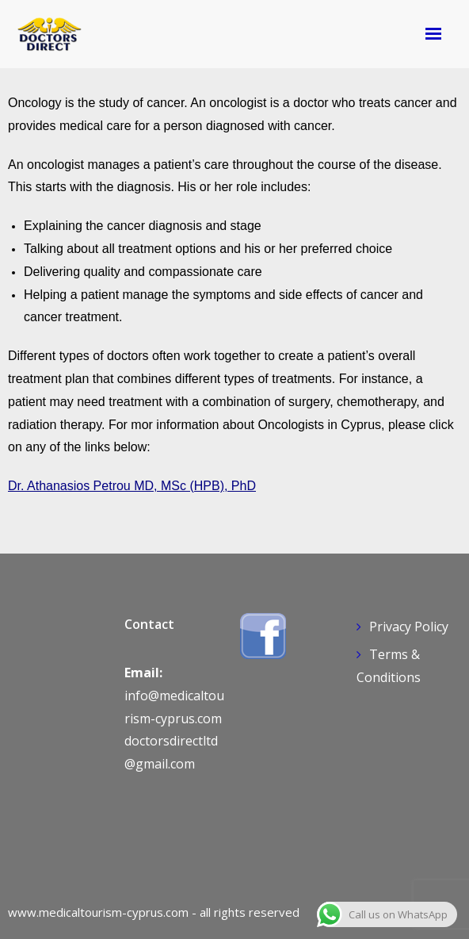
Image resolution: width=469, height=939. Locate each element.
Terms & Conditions (389, 666)
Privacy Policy (408, 626)
